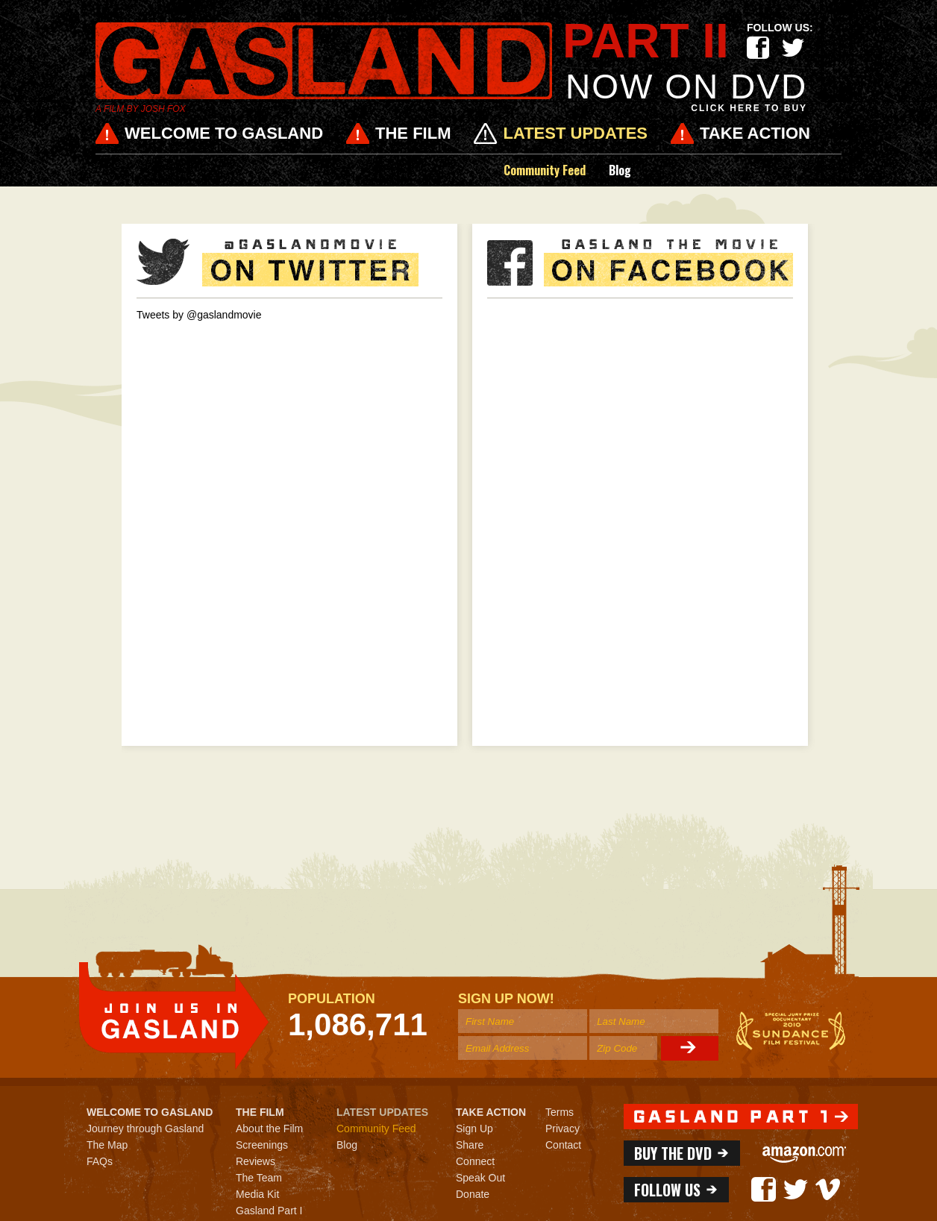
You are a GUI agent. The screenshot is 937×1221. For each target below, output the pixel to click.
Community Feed (545, 170)
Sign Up (474, 1128)
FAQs (100, 1161)
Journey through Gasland (145, 1128)
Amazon (807, 1154)
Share (469, 1145)
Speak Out (480, 1178)
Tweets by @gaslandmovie (199, 315)
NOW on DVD (686, 90)
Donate (472, 1194)
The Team (259, 1178)
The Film (413, 133)
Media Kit (257, 1194)
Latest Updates (575, 133)
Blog (620, 170)
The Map (107, 1145)
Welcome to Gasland (224, 133)
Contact (563, 1145)
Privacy (562, 1128)
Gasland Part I (269, 1211)
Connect (475, 1161)
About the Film (269, 1128)
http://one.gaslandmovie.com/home (741, 1116)
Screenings (262, 1145)
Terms (559, 1112)
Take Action (755, 133)
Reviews (255, 1161)
